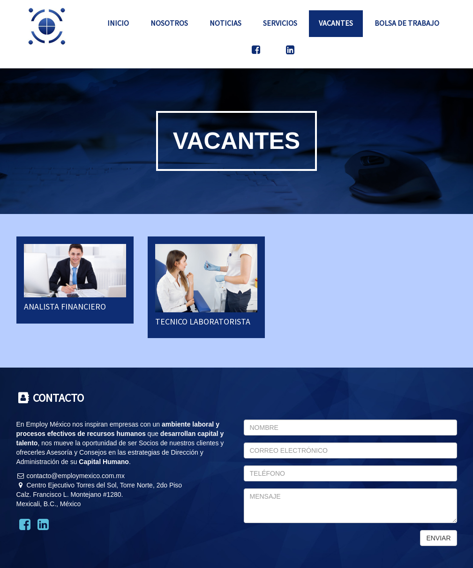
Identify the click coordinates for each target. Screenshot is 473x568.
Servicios (280, 23)
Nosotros (169, 23)
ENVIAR (438, 538)
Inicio (118, 23)
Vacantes (336, 23)
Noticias (225, 23)
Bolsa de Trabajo (407, 23)
